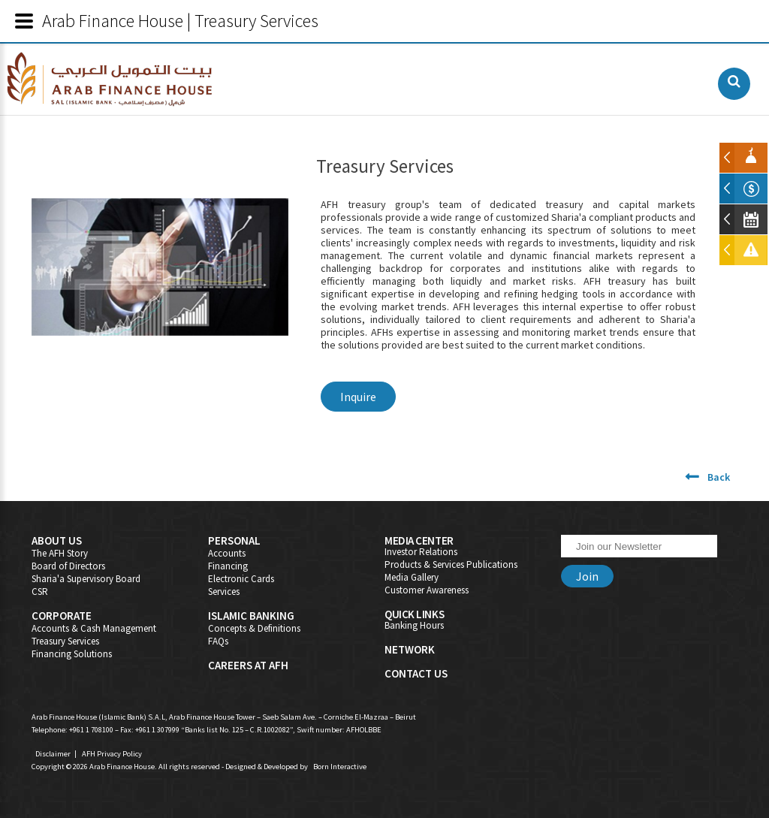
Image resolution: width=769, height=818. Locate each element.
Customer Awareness (426, 590)
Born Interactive (339, 766)
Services (224, 591)
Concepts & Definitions (254, 628)
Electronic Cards (241, 578)
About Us (57, 540)
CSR (40, 591)
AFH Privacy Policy (112, 754)
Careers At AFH (248, 665)
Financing (228, 566)
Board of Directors (68, 566)
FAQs (218, 641)
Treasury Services (65, 641)
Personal (234, 540)
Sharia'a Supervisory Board (86, 578)
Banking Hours (414, 625)
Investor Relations (420, 551)
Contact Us (416, 673)
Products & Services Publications (450, 564)
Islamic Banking (251, 615)
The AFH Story (60, 553)
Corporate (62, 615)
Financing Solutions (72, 653)
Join (587, 576)
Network (409, 649)
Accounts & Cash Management (94, 628)
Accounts (227, 553)
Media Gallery (411, 577)
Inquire (358, 396)
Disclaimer (53, 754)
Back (718, 477)
